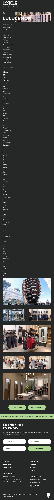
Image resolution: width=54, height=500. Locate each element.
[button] (48, 4)
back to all (17, 407)
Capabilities (8, 467)
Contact (34, 470)
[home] (10, 4)
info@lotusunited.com (38, 479)
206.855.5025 (35, 482)
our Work (7, 461)
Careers (33, 464)
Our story (34, 461)
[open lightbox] (27, 291)
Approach (7, 464)
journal (33, 467)
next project (36, 407)
